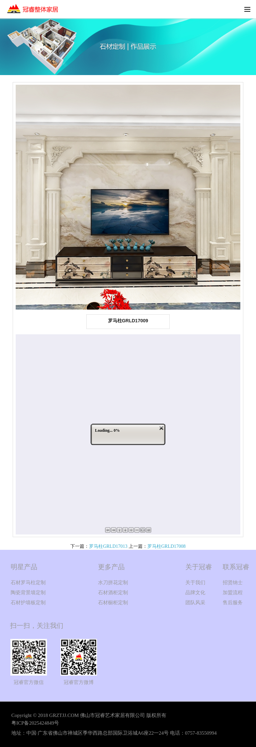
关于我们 (195, 582)
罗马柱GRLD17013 (108, 546)
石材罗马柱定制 (28, 582)
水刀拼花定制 (113, 582)
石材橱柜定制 (113, 602)
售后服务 (233, 602)
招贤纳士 (233, 582)
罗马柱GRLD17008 (166, 546)
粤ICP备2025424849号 (35, 723)
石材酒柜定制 (113, 592)
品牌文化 (195, 592)
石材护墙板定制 (28, 602)
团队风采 (195, 602)
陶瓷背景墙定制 (28, 592)
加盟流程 (233, 592)
